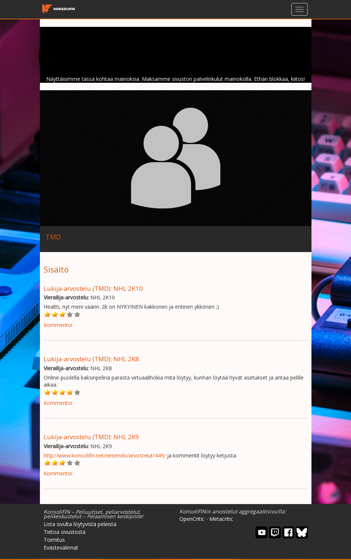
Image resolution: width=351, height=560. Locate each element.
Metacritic (221, 518)
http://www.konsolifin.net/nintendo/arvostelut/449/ (105, 455)
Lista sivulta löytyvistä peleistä (80, 524)
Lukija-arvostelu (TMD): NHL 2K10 (93, 288)
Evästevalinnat (61, 547)
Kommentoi (58, 324)
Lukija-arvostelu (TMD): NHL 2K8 (91, 359)
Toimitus (54, 539)
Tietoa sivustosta (64, 531)
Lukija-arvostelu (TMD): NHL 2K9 (91, 436)
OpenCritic (191, 518)
